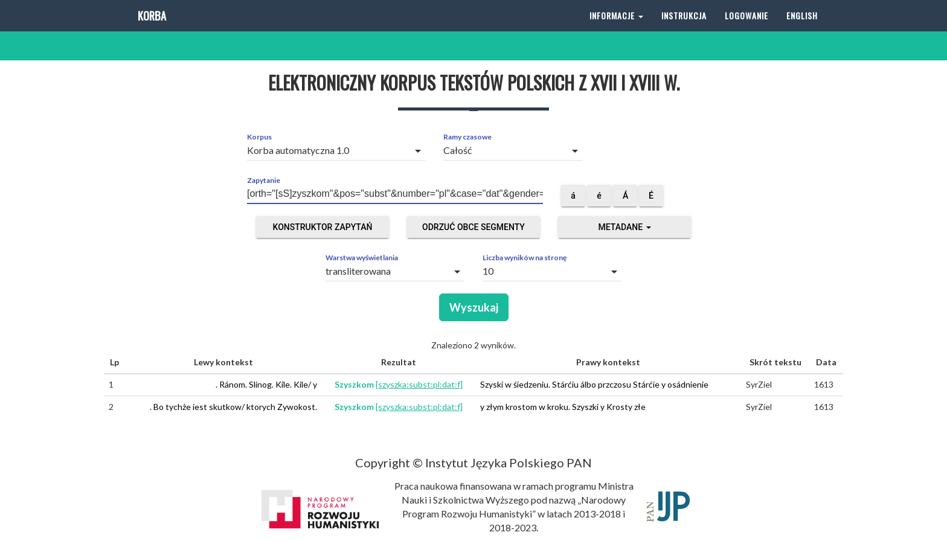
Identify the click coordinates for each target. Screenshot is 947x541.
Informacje (616, 30)
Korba (150, 30)
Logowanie (746, 30)
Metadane (624, 227)
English (802, 30)
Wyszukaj (473, 307)
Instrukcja (684, 30)
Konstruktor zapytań (323, 227)
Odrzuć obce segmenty (473, 227)
